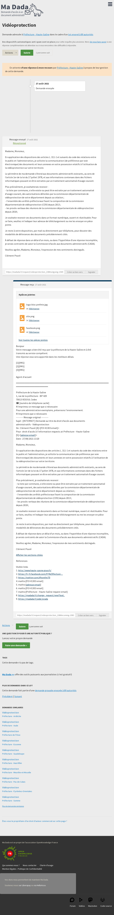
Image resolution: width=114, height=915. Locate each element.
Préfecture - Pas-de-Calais (13, 781)
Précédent (7, 696)
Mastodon (92, 902)
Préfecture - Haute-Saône (36, 34)
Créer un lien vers (75, 272)
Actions (9, 52)
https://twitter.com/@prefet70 (34, 577)
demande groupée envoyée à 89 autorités (55, 690)
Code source (106, 902)
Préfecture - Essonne (11, 744)
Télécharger (34, 308)
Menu (110, 3)
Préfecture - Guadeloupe (13, 753)
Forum (73, 902)
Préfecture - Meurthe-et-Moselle (16, 772)
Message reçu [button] (27, 284)
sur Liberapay (25, 885)
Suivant (18, 696)
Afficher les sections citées (29, 554)
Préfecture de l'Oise (11, 735)
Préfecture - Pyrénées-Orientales (17, 791)
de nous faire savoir (98, 42)
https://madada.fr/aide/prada (33, 598)
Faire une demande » (16, 645)
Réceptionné (19, 143)
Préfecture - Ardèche (11, 716)
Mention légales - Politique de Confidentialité (22, 869)
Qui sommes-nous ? (11, 865)
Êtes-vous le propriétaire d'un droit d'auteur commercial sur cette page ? (34, 821)
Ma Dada (22, 10)
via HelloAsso (40, 885)
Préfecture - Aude (10, 725)
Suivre (27, 52)
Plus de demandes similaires (13, 806)
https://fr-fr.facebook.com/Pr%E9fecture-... (40, 573)
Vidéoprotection (10, 712)
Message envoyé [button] (17, 139)
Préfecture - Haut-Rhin (12, 763)
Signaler (91, 272)
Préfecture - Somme (11, 800)
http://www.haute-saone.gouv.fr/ (34, 570)
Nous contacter (30, 865)
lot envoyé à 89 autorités (80, 34)
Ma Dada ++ (8, 674)
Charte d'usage (46, 865)
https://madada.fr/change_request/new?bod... (41, 595)
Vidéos (82, 902)
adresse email (28, 435)
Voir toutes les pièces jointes (33, 340)
